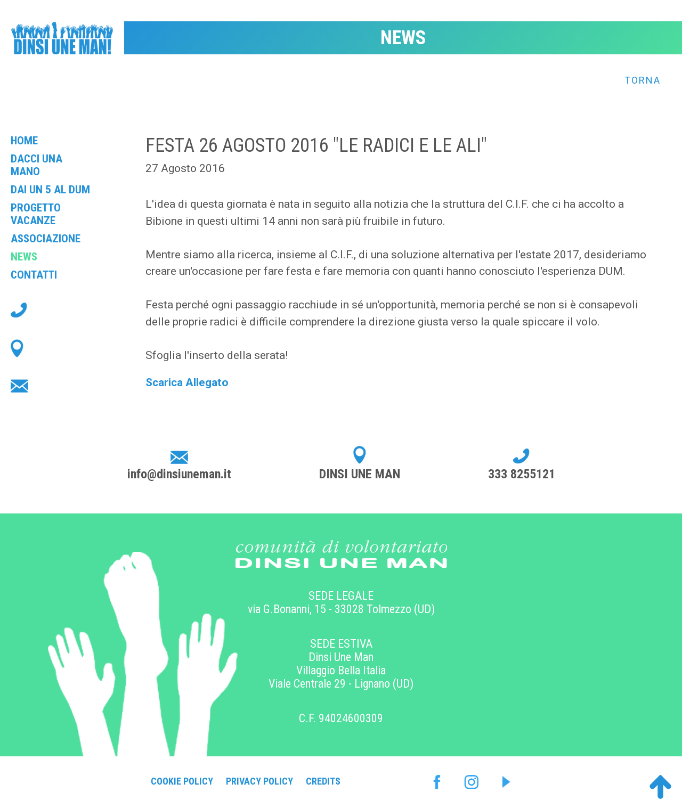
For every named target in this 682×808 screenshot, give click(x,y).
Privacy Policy (259, 781)
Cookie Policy (182, 781)
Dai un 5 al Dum (50, 189)
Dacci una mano (36, 165)
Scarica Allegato (187, 382)
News (24, 256)
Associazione (45, 238)
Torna (642, 80)
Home (24, 140)
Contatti (34, 274)
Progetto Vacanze (36, 214)
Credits (323, 781)
